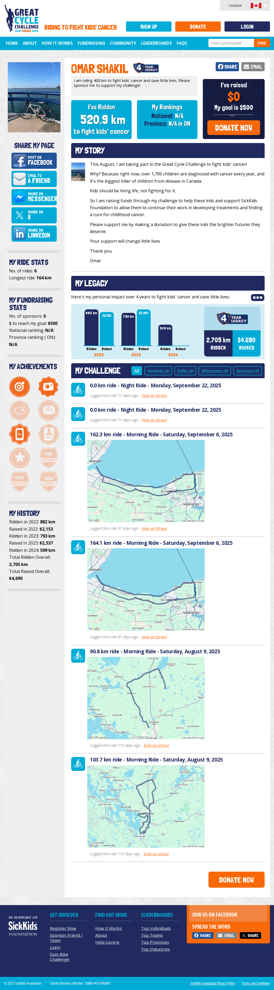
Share (230, 67)
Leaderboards (156, 43)
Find (262, 43)
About (30, 43)
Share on (42, 197)
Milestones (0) (214, 370)
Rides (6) (185, 370)
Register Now (63, 928)
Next (196, 333)
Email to (41, 179)
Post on (41, 160)
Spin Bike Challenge (59, 956)
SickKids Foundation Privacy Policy (212, 983)
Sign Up (148, 26)
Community (123, 43)
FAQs (182, 43)
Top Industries (155, 949)
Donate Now (233, 128)
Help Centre (107, 942)
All (136, 370)
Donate (198, 26)
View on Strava (154, 395)
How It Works (57, 43)
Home (12, 43)
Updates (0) (158, 370)
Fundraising (91, 43)
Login (247, 26)
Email (256, 67)
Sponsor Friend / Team (66, 937)
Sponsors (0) (247, 370)
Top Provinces (155, 942)
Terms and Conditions (256, 983)
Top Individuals (156, 928)
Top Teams (152, 935)
